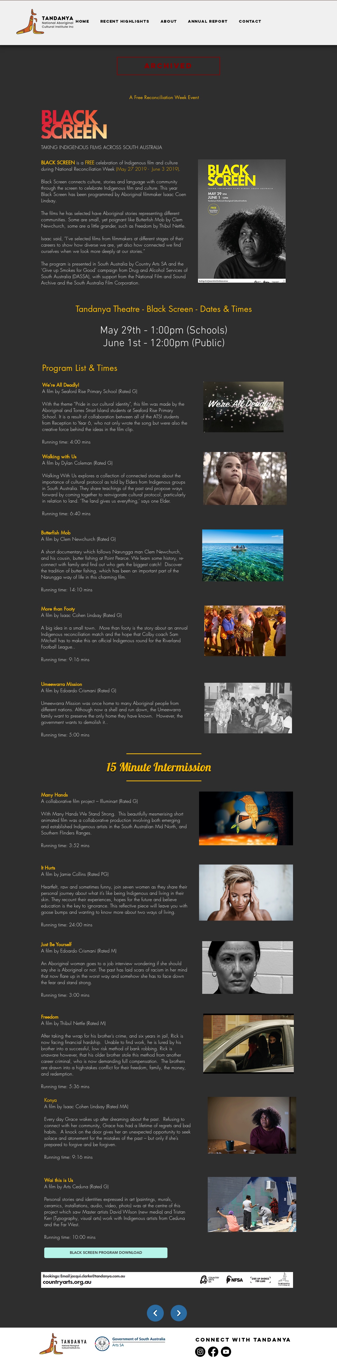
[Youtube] (226, 1352)
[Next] (179, 1313)
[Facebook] (213, 1352)
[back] (155, 1313)
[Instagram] (200, 1352)
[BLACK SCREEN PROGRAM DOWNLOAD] (105, 1253)
